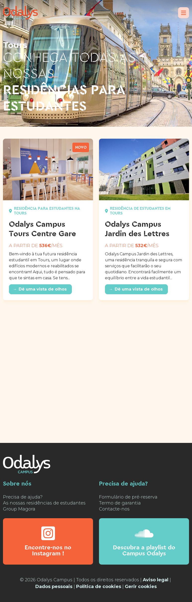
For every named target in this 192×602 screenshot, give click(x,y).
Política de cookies (98, 586)
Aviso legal (155, 580)
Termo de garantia (120, 503)
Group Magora (19, 509)
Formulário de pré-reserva (128, 497)
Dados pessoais (53, 586)
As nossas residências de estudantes (44, 503)
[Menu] (183, 12)
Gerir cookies (141, 586)
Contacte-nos (114, 509)
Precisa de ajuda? (23, 497)
